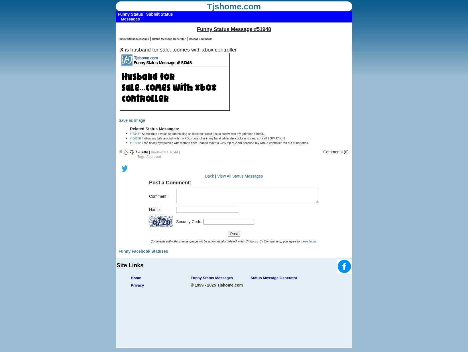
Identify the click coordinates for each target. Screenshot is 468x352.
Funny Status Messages (134, 39)
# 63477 (135, 133)
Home (136, 280)
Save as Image (132, 120)
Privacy (137, 288)
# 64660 (135, 138)
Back (209, 176)
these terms (309, 244)
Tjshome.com (234, 6)
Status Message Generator (169, 39)
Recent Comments (200, 39)
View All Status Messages (240, 176)
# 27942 (135, 143)
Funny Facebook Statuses (143, 254)
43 (121, 151)
